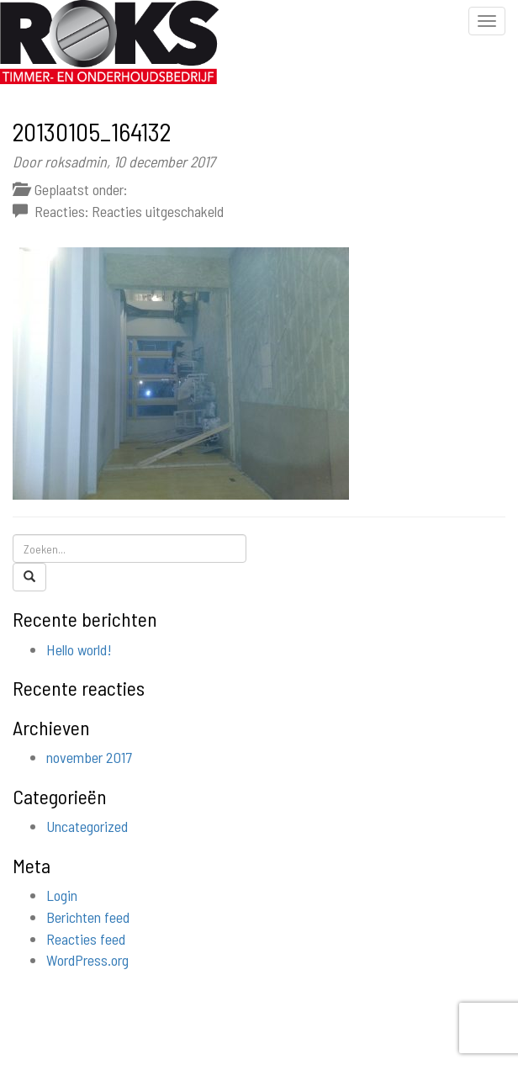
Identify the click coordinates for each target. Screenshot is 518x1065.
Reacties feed (85, 939)
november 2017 (89, 757)
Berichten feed (88, 917)
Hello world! (79, 649)
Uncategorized (87, 826)
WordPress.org (87, 960)
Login (61, 895)
